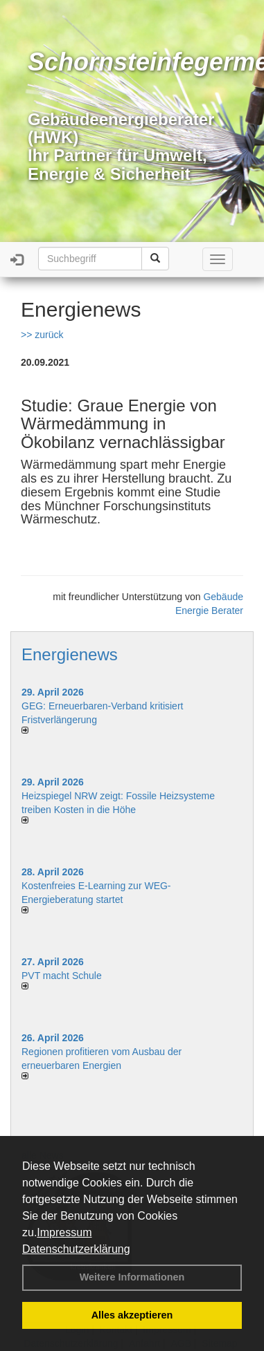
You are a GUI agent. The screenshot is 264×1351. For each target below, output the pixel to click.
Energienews (69, 654)
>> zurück (42, 334)
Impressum (64, 1232)
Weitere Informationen (132, 1277)
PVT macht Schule (61, 975)
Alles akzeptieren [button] (132, 1315)
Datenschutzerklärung (76, 1249)
